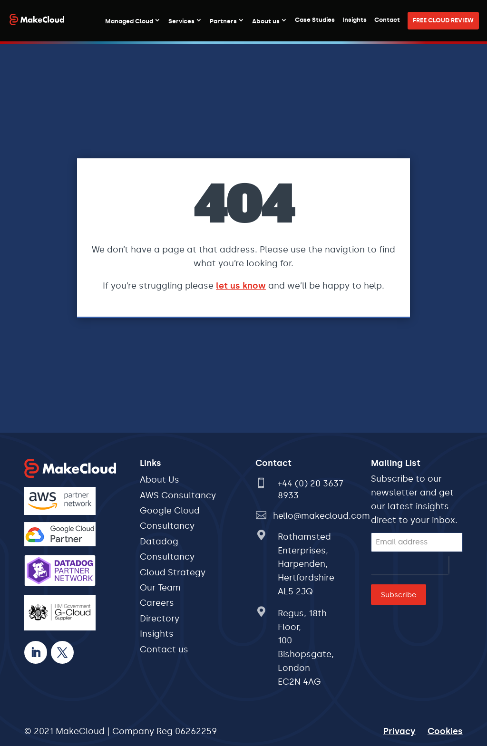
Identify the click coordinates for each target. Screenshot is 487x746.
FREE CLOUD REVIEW (443, 20)
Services (181, 21)
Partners (223, 21)
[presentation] (409, 565)
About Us (159, 480)
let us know (241, 286)
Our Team (160, 587)
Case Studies (315, 19)
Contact (387, 19)
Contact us (164, 649)
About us (266, 21)
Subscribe (398, 595)
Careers (157, 603)
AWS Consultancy (178, 495)
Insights (354, 19)
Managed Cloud (129, 21)
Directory (159, 618)
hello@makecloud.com (321, 516)
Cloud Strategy (172, 572)
